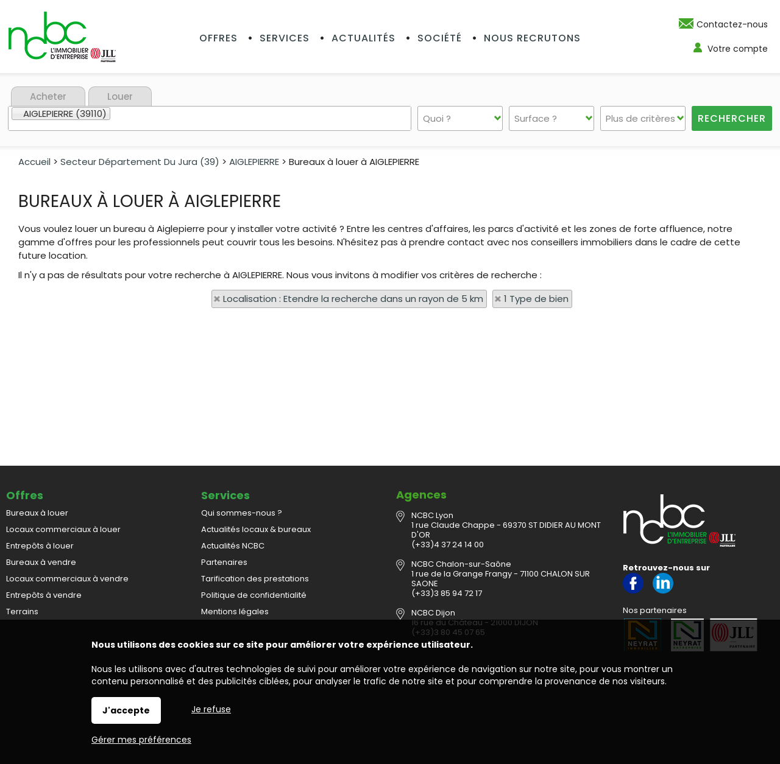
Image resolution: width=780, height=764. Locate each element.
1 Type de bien (536, 298)
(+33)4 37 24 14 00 (447, 544)
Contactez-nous (732, 24)
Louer (120, 96)
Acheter (48, 96)
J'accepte (126, 710)
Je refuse (211, 709)
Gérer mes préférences (141, 740)
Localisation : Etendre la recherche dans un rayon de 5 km (353, 298)
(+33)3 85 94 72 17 (446, 593)
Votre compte (737, 49)
